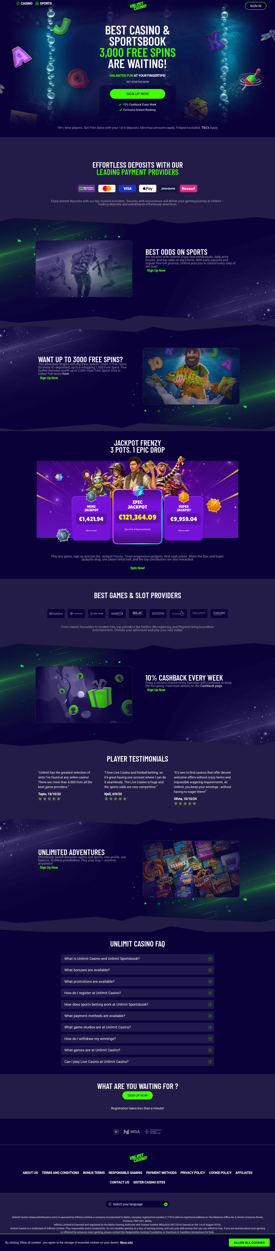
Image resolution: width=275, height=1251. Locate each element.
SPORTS (43, 3)
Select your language (126, 1204)
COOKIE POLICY (220, 1173)
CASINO (24, 3)
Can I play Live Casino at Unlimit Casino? (96, 1061)
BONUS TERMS (94, 1173)
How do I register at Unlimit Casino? (92, 993)
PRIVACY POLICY (192, 1173)
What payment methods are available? (94, 1016)
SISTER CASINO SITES (149, 1182)
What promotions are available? (89, 981)
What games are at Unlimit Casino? (92, 1050)
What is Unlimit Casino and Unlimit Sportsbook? (102, 958)
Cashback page (211, 686)
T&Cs (205, 128)
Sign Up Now (156, 270)
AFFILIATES (243, 1173)
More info (126, 1242)
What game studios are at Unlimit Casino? (97, 1027)
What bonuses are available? (87, 970)
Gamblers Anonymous (192, 1232)
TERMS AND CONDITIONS (60, 1173)
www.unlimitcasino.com (43, 1217)
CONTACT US (119, 1182)
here (65, 374)
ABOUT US (30, 1173)
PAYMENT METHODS (161, 1173)
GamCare (171, 1232)
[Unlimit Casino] (137, 6)
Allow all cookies (250, 1242)
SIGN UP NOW (137, 94)
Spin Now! (137, 568)
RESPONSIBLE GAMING (125, 1173)
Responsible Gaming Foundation (143, 1232)
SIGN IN (255, 6)
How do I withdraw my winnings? (90, 1039)
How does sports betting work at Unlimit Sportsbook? (106, 1004)
